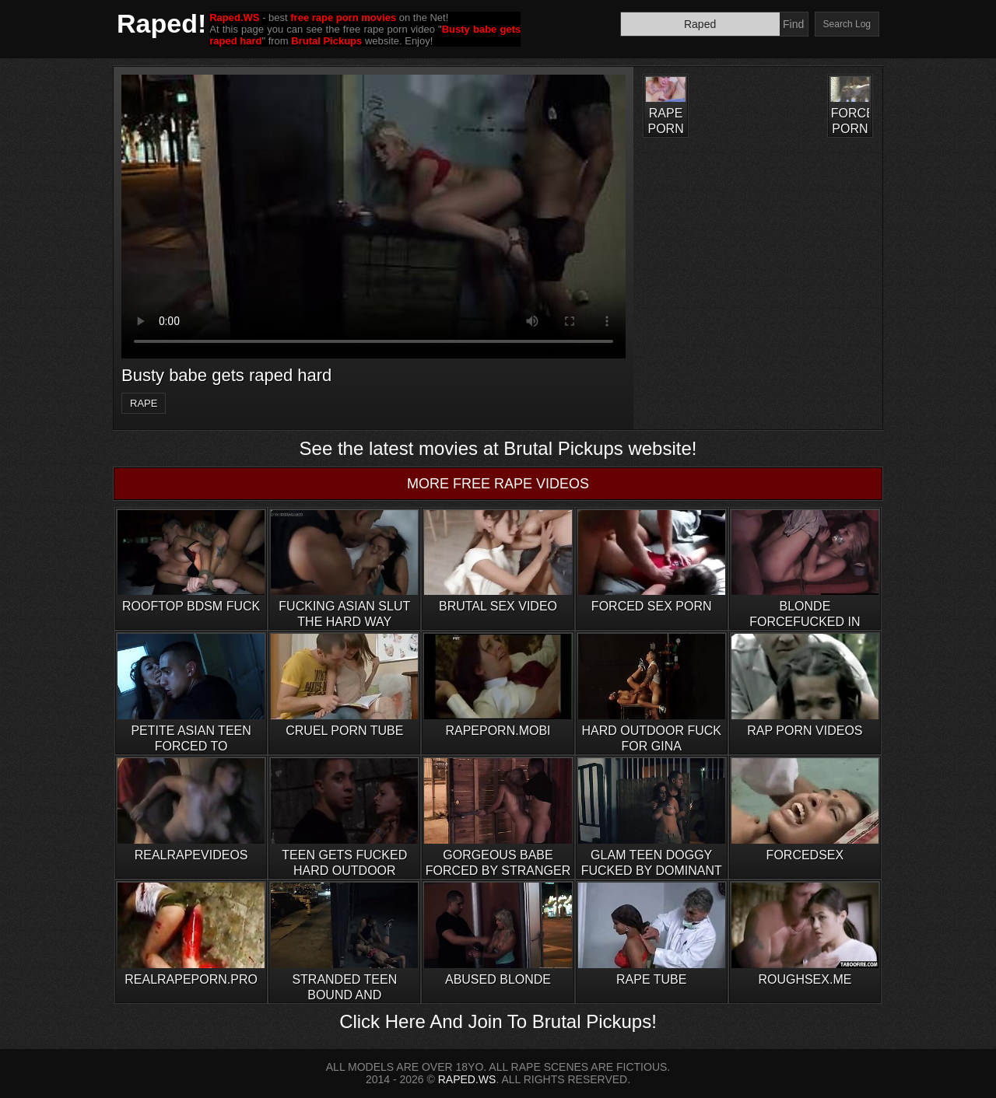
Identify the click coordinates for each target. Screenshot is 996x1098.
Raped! (161, 23)
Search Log (847, 24)
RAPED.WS (467, 1079)
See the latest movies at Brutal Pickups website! (498, 448)
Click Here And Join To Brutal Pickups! (498, 1021)
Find (793, 24)
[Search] (700, 24)
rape (143, 403)
